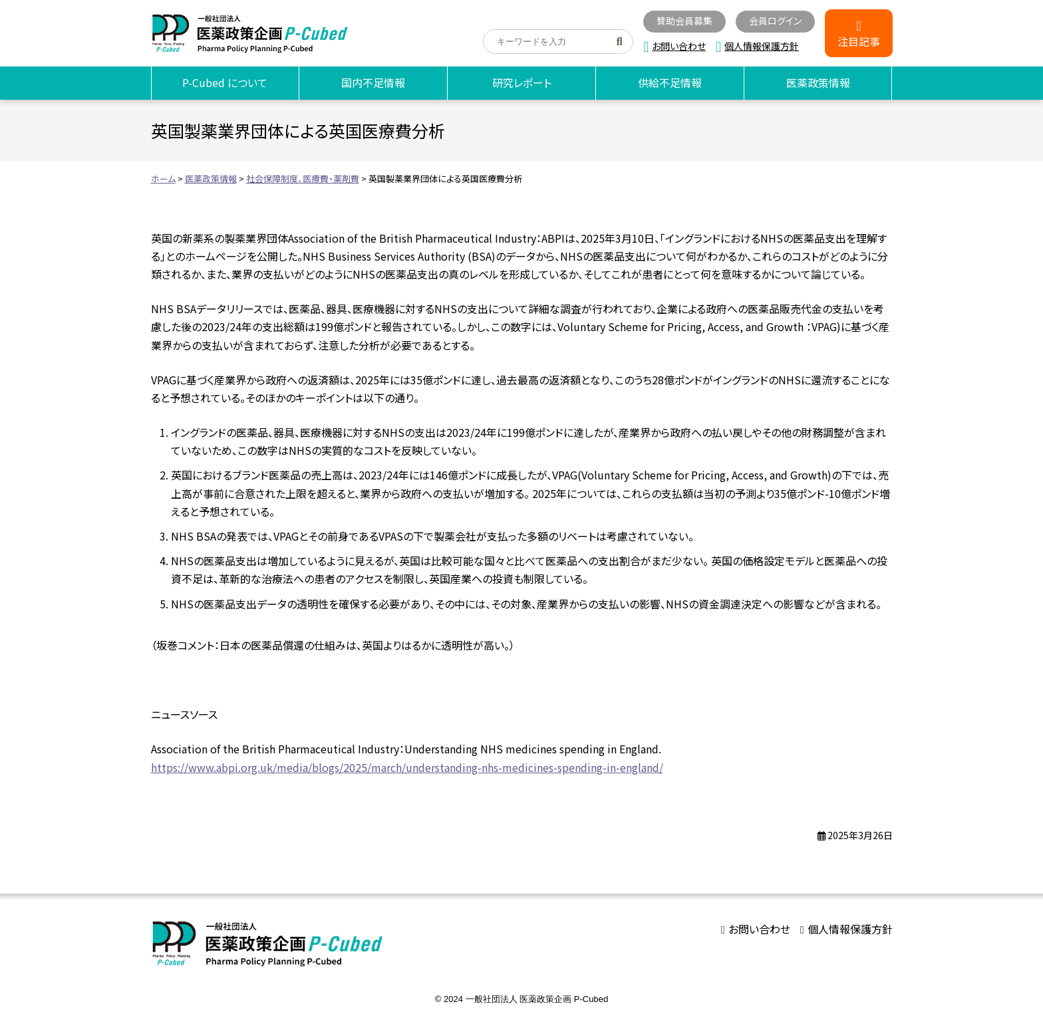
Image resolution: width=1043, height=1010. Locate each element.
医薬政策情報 (818, 82)
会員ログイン (775, 20)
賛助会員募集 (684, 20)
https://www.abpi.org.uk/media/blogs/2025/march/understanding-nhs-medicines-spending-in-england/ (407, 767)
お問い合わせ (679, 46)
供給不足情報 (670, 82)
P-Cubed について (224, 82)
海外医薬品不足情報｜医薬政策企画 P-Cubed (250, 33)
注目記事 (858, 41)
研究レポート (521, 82)
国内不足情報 (373, 82)
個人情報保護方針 (761, 46)
